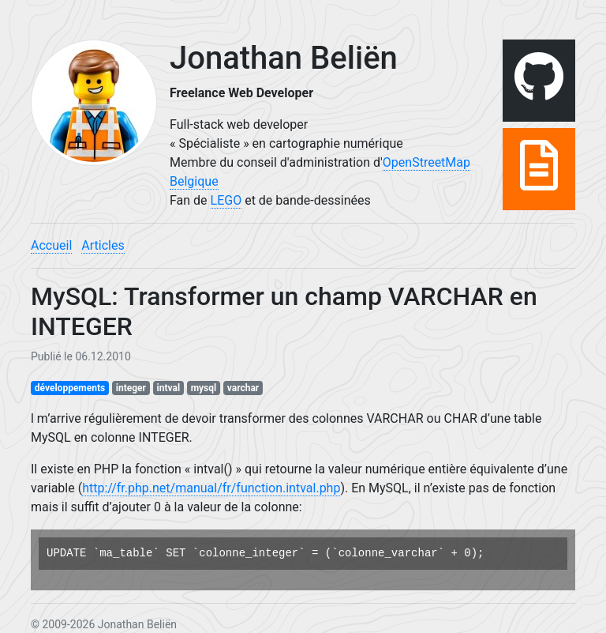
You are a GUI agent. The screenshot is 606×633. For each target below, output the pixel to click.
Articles (102, 245)
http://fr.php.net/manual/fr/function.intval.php (211, 487)
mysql (204, 388)
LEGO (226, 200)
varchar (243, 388)
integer (131, 388)
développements (70, 388)
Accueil (51, 245)
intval (169, 388)
